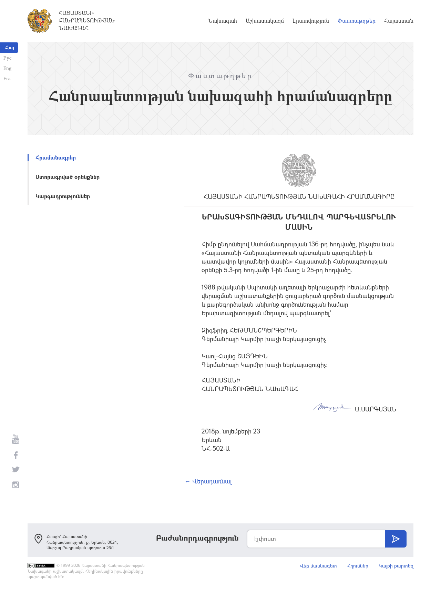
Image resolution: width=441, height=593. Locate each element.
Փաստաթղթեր (357, 20)
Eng (7, 68)
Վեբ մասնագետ (318, 565)
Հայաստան (398, 20)
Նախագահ (222, 20)
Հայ (9, 47)
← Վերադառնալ (208, 481)
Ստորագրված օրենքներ (67, 176)
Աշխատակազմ (265, 20)
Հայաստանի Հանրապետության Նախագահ (87, 20)
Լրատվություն (311, 20)
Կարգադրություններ (62, 196)
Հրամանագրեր (55, 157)
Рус (7, 57)
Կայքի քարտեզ (396, 565)
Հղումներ (357, 565)
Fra (7, 78)
